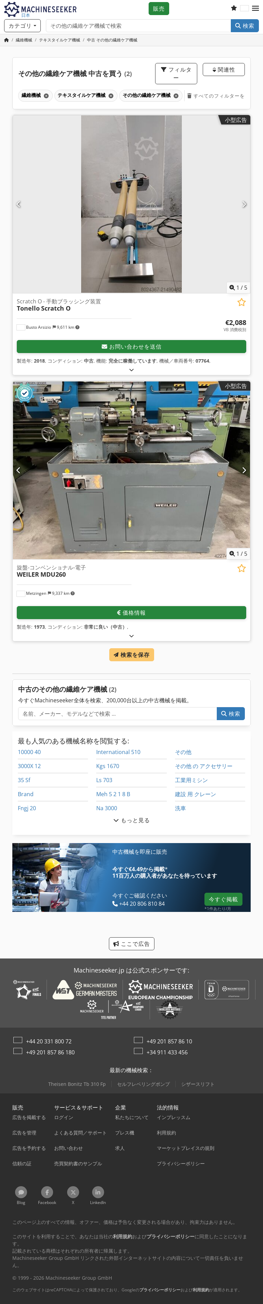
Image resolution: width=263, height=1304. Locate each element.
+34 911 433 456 (167, 1052)
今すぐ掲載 (223, 899)
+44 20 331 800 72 (49, 1041)
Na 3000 (106, 808)
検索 (244, 25)
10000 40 (29, 752)
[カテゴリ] (22, 25)
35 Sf (24, 780)
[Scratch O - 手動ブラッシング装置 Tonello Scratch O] (131, 204)
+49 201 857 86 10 (169, 1041)
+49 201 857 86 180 (50, 1052)
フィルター (176, 74)
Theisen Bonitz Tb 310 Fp (77, 1084)
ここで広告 (131, 944)
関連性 (224, 69)
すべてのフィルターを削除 (221, 95)
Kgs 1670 (107, 766)
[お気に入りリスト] (234, 8)
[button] (255, 8)
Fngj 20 (27, 808)
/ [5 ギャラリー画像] (238, 287)
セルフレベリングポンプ (143, 1084)
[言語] (244, 8)
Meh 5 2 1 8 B (113, 794)
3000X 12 (29, 766)
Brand (26, 794)
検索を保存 (132, 655)
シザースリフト (198, 1084)
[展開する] (131, 369)
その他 (183, 752)
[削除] (45, 96)
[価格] (235, 325)
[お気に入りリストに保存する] (241, 302)
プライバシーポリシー (159, 1290)
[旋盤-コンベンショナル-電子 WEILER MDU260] (131, 470)
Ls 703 (104, 780)
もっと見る (131, 820)
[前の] (19, 204)
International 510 (118, 752)
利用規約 (201, 1290)
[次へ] (244, 204)
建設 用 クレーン (195, 794)
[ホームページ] (6, 40)
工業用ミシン (191, 780)
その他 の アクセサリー (204, 766)
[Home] (24, 40)
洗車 (180, 808)
